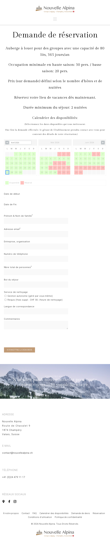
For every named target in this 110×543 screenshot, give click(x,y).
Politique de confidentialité (68, 517)
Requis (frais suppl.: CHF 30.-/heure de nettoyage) (34, 300)
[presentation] (25, 338)
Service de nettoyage (16, 292)
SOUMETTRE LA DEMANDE (19, 350)
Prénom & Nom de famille (18, 216)
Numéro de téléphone (16, 254)
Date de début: (12, 194)
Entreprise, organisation (17, 241)
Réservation (99, 513)
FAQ (35, 513)
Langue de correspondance (19, 306)
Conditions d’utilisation (40, 517)
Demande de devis (80, 513)
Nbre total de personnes (18, 267)
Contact (26, 513)
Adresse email (12, 229)
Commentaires (12, 319)
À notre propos (11, 513)
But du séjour (11, 279)
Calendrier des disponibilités (54, 513)
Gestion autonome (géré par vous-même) (29, 296)
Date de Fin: (10, 204)
